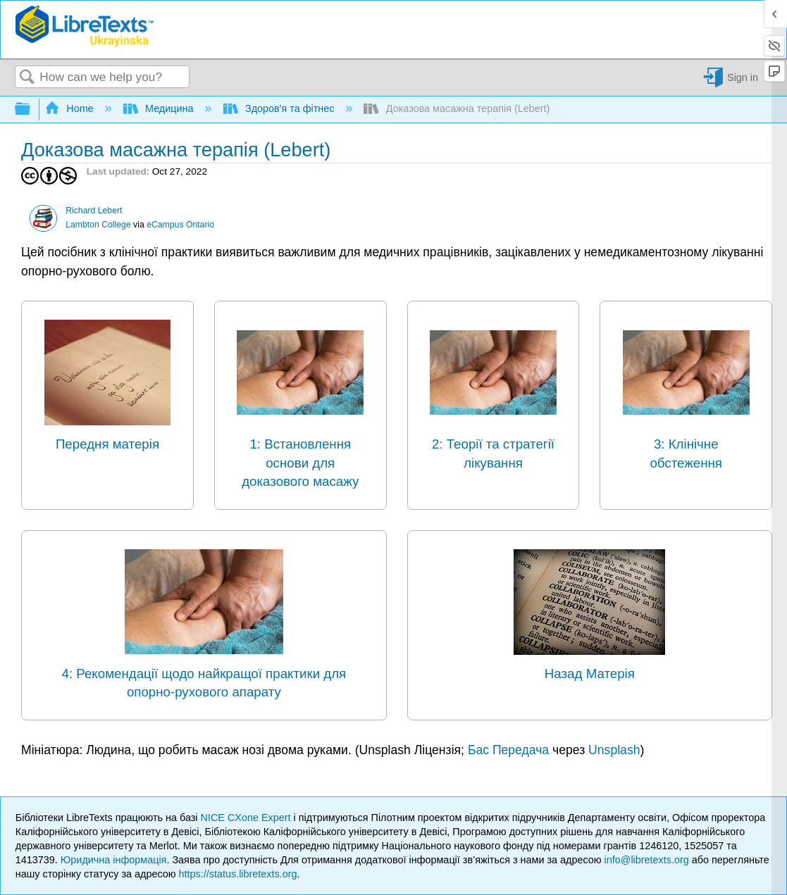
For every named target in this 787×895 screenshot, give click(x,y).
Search (27, 78)
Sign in (742, 77)
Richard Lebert (94, 210)
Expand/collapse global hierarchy (31, 109)
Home (70, 108)
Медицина (160, 108)
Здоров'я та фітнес (280, 108)
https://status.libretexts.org (238, 874)
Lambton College (98, 225)
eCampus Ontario (180, 225)
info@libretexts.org (647, 859)
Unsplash (614, 750)
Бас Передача (508, 750)
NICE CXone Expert (247, 817)
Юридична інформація (114, 859)
